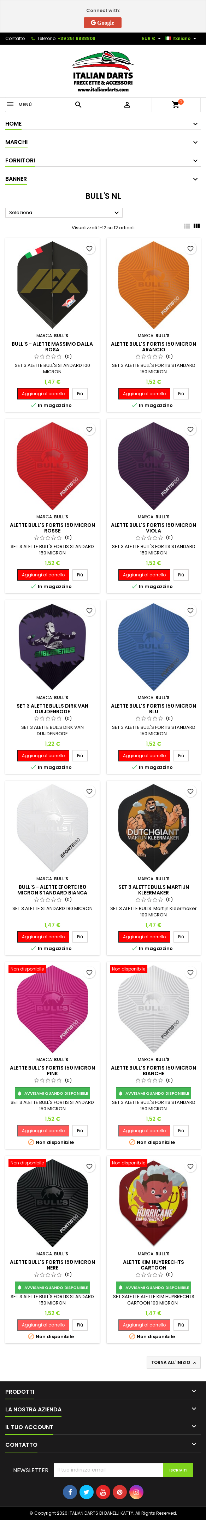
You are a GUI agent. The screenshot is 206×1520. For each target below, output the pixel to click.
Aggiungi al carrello (43, 394)
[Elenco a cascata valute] (152, 39)
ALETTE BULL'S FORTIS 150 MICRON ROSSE (52, 528)
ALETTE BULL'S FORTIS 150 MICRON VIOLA (153, 528)
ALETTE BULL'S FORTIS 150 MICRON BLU (153, 708)
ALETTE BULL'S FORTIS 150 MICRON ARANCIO (153, 346)
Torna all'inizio (174, 1362)
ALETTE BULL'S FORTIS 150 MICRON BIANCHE (153, 1070)
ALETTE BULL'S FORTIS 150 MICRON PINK (52, 1070)
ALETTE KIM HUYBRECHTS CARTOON (153, 1265)
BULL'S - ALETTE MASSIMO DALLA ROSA (52, 346)
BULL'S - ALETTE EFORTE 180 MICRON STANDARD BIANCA (52, 889)
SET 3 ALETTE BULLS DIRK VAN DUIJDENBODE (52, 708)
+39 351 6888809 (76, 38)
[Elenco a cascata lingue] (181, 39)
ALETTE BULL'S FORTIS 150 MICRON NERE (52, 1265)
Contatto (15, 38)
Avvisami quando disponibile (52, 1093)
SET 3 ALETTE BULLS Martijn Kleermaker (153, 889)
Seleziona (65, 213)
